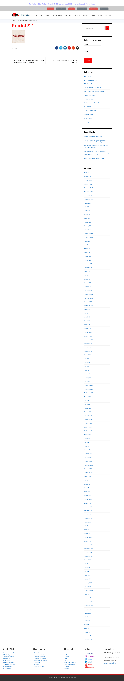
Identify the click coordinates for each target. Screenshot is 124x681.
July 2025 (86, 207)
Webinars (36, 664)
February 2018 (88, 499)
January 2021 (87, 381)
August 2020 (87, 397)
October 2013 (88, 609)
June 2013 (87, 621)
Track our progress (8, 656)
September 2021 (88, 351)
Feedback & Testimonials (41, 660)
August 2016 (87, 560)
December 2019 (88, 419)
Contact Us (108, 15)
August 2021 (87, 355)
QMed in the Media (8, 662)
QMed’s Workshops (45, 15)
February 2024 (88, 260)
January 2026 (88, 184)
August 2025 (87, 203)
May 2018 (86, 488)
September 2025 (88, 199)
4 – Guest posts (88, 99)
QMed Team (6, 658)
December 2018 (88, 461)
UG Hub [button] (72, 9)
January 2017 (88, 541)
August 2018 (87, 476)
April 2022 (87, 324)
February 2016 (88, 583)
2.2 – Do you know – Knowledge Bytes (94, 91)
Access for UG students (40, 658)
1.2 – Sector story (88, 84)
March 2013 (87, 632)
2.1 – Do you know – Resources (92, 87)
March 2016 (87, 579)
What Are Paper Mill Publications (93, 136)
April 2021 (86, 370)
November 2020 (88, 389)
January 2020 (88, 416)
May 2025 (87, 214)
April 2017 (87, 529)
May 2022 (87, 321)
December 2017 (88, 507)
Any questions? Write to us (110, 663)
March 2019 (87, 450)
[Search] (107, 28)
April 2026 (87, 173)
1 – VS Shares (88, 76)
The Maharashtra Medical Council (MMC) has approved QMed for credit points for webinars (62, 4)
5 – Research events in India (91, 103)
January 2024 (88, 264)
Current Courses (38, 653)
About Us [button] (50, 9)
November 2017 (88, 510)
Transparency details (9, 664)
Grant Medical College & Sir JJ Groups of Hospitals (62, 60)
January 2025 (88, 230)
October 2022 (88, 302)
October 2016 (88, 552)
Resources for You (39, 666)
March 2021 (87, 374)
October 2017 (88, 514)
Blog (65, 658)
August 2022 (87, 309)
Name (92, 47)
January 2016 (88, 586)
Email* (92, 54)
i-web (35, 15)
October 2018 (88, 469)
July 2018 (86, 480)
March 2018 (87, 495)
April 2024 (87, 252)
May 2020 (87, 404)
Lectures (66, 656)
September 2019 (88, 431)
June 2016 (87, 567)
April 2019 (87, 446)
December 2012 (88, 640)
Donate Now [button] (104, 9)
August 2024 (87, 241)
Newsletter (67, 666)
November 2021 (88, 343)
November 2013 (88, 605)
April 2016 (87, 575)
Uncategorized (88, 122)
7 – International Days (90, 110)
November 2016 (88, 548)
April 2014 (87, 594)
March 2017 (87, 533)
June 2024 (87, 245)
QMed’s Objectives (8, 655)
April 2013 (86, 628)
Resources (77, 15)
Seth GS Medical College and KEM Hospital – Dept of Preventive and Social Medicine (29, 60)
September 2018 (88, 473)
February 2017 (88, 537)
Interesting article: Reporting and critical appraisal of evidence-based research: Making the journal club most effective (96, 152)
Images (100, 15)
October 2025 (88, 195)
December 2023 (88, 267)
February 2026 (88, 180)
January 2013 (87, 636)
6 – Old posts (87, 106)
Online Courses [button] (61, 9)
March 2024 (87, 256)
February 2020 (88, 412)
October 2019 (88, 427)
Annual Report (7, 668)
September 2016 (88, 556)
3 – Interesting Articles (90, 95)
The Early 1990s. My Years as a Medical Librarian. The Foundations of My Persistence (96, 141)
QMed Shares (88, 118)
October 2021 (88, 347)
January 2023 (88, 290)
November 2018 (88, 465)
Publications (86, 15)
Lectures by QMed (57, 15)
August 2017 (87, 522)
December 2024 (88, 233)
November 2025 (88, 192)
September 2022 (88, 305)
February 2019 (88, 453)
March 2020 (87, 408)
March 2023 (87, 283)
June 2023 (87, 279)
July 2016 (86, 564)
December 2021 (88, 340)
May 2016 (86, 571)
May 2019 (86, 442)
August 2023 (87, 271)
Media (93, 15)
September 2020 (88, 393)
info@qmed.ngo (110, 662)
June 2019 (87, 438)
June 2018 (87, 484)
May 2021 (86, 366)
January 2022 (88, 336)
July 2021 (86, 359)
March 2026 (87, 176)
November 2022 (88, 298)
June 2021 (87, 362)
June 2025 (87, 211)
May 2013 (86, 624)
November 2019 (88, 423)
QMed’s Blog (68, 15)
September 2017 (88, 518)
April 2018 (87, 491)
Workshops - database (70, 662)
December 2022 (88, 294)
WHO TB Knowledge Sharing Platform (94, 158)
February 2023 (88, 286)
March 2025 (87, 222)
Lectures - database (69, 664)
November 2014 (88, 590)
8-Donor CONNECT (89, 114)
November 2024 (88, 237)
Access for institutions (40, 655)
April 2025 (87, 218)
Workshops (67, 655)
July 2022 (86, 313)
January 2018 (88, 503)
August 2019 (87, 435)
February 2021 (88, 378)
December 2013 (88, 602)
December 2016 (88, 545)
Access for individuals (39, 656)
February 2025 (88, 226)
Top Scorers (37, 662)
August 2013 (87, 613)
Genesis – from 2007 (9, 653)
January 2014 (88, 598)
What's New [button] (94, 9)
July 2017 (86, 526)
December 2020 (88, 385)
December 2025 (88, 188)
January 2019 (88, 457)
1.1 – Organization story (90, 80)
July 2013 (86, 617)
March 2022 (87, 328)
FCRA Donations (7, 666)
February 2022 (88, 332)
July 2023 (86, 275)
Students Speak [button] (82, 9)
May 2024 (87, 248)
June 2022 (87, 317)
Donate (66, 660)
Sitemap (66, 668)
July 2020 (86, 400)
